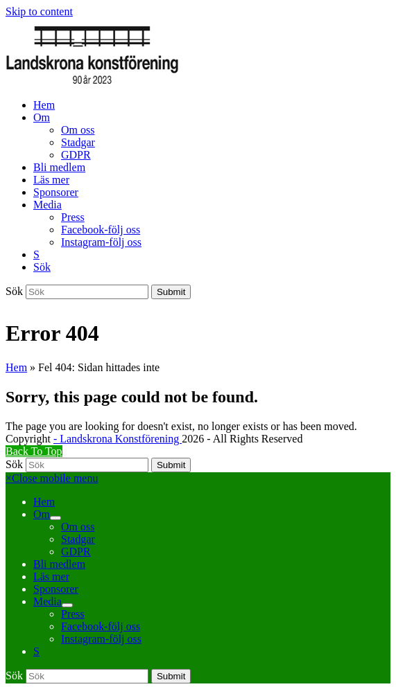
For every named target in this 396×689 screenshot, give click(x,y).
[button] (42, 267)
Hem (16, 367)
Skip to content (39, 11)
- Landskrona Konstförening (117, 439)
